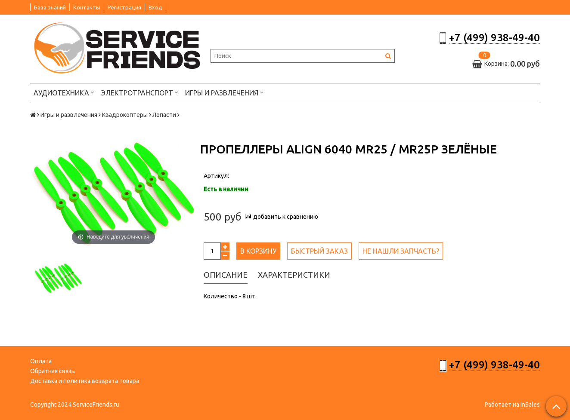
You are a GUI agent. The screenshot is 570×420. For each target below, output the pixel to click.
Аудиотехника (64, 92)
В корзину (258, 251)
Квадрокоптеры (125, 114)
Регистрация (124, 7)
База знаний (50, 7)
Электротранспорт (139, 92)
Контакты (86, 7)
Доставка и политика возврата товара (84, 380)
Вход (155, 7)
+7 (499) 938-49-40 (494, 37)
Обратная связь (52, 371)
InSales (530, 404)
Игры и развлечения (224, 92)
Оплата (41, 361)
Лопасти (164, 114)
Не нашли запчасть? (400, 251)
